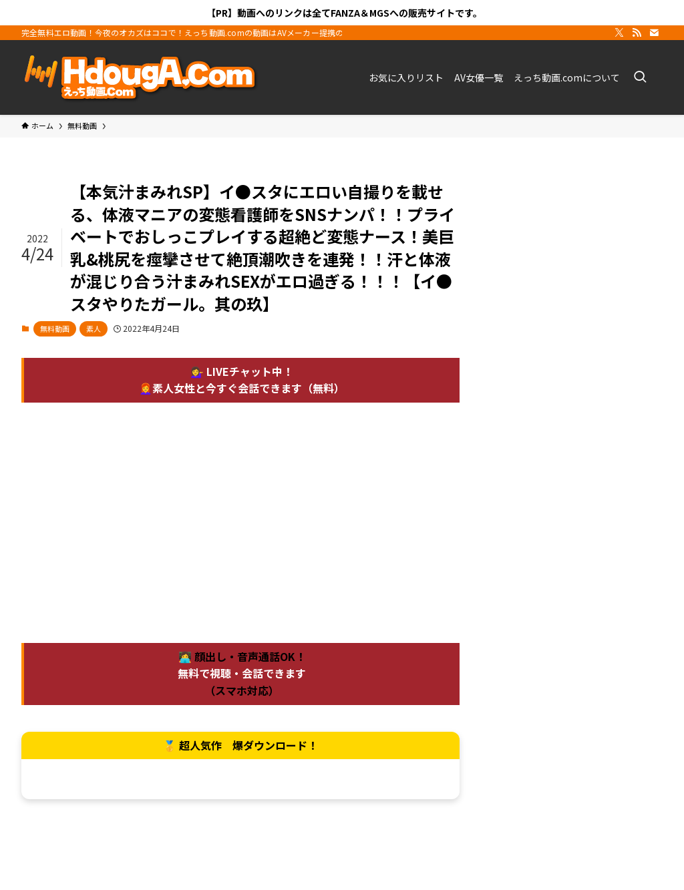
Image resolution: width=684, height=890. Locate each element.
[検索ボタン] (640, 77)
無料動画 (54, 328)
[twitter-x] (619, 32)
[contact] (654, 32)
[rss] (636, 32)
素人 (93, 328)
